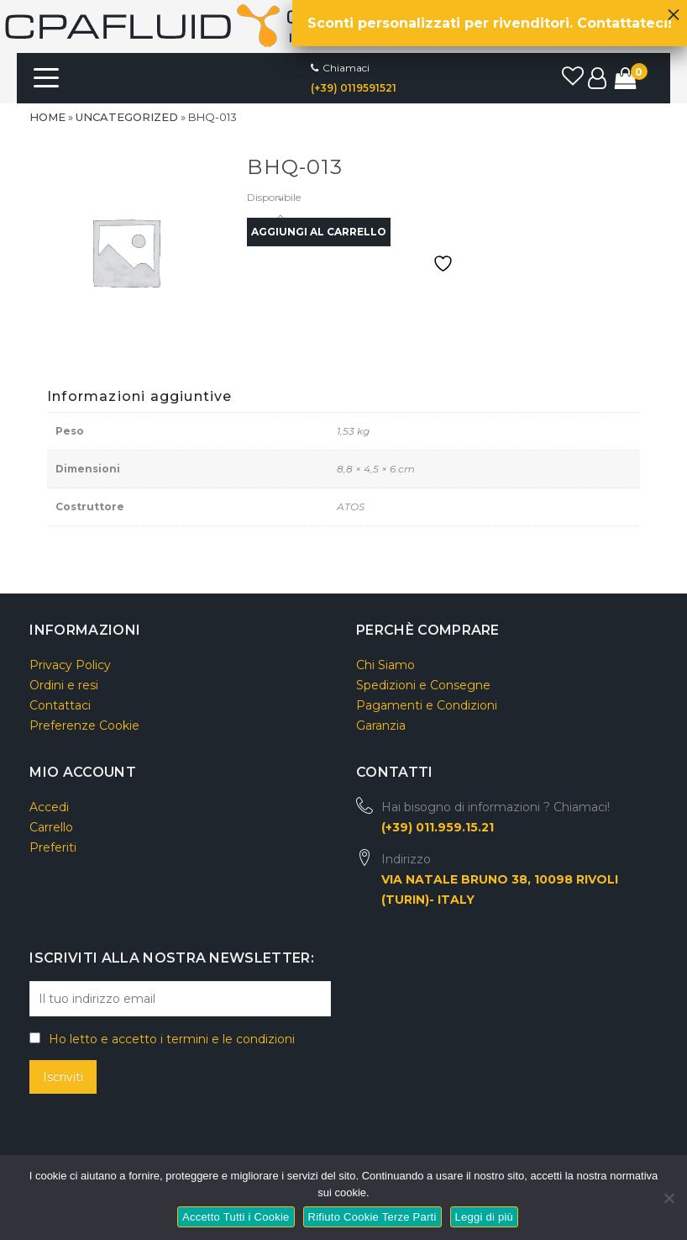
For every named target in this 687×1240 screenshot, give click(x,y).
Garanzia (381, 725)
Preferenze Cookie (84, 725)
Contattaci (60, 705)
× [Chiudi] (673, 10)
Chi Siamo (385, 665)
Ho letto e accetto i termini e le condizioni (172, 1039)
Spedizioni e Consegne (423, 685)
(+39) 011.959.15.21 (437, 827)
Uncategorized (127, 117)
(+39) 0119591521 (353, 88)
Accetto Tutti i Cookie (236, 1217)
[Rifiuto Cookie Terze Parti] (668, 1196)
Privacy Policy (70, 665)
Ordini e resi (63, 685)
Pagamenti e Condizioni (426, 705)
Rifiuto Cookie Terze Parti (372, 1217)
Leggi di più (484, 1217)
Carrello (51, 827)
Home (47, 117)
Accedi (49, 807)
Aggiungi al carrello (318, 231)
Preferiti (52, 847)
